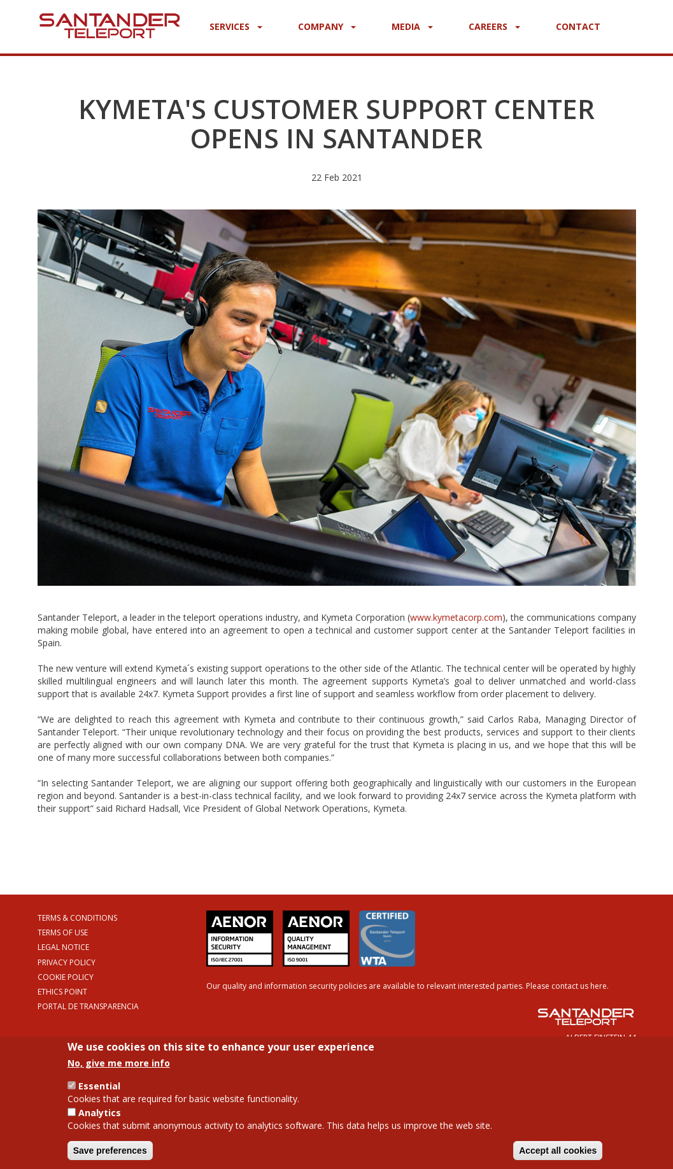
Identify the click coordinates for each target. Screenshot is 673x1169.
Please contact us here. (567, 986)
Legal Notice (63, 947)
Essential (99, 1090)
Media (412, 26)
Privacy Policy (67, 962)
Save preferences (110, 1155)
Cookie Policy (66, 977)
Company (327, 26)
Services (235, 26)
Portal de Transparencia (88, 1006)
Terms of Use (63, 932)
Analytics (99, 1117)
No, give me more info (118, 1067)
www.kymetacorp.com (456, 617)
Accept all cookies (558, 1155)
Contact (578, 26)
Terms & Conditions (77, 917)
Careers (494, 26)
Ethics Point (62, 991)
